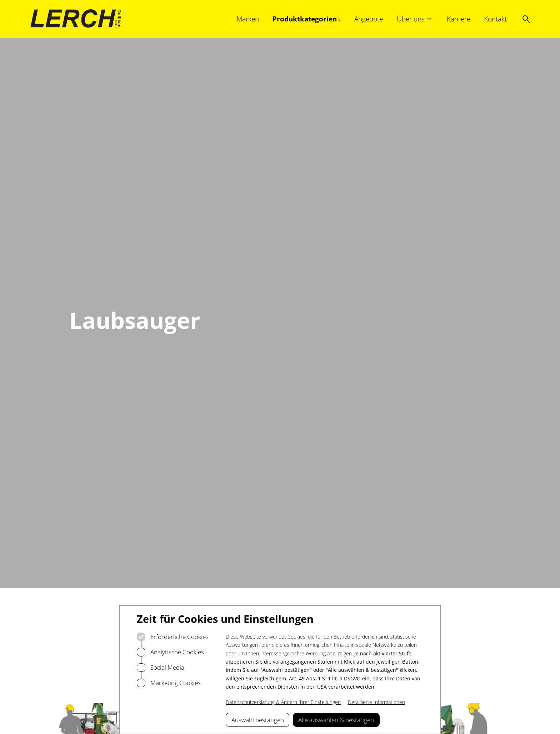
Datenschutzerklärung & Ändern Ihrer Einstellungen (283, 702)
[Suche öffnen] (526, 19)
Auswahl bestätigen (257, 720)
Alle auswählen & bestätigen (336, 720)
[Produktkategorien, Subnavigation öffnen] (306, 18)
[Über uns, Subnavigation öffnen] (415, 18)
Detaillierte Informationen (376, 702)
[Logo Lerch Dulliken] (76, 19)
